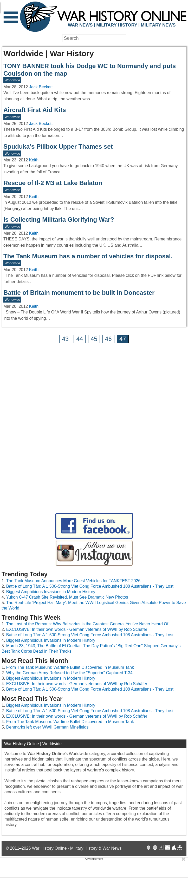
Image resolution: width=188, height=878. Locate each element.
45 (94, 339)
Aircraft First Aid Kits (34, 109)
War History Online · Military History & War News (77, 848)
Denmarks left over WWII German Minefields (47, 727)
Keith (33, 160)
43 (65, 339)
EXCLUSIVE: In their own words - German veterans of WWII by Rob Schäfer (76, 629)
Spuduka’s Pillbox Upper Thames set (58, 146)
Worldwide (12, 80)
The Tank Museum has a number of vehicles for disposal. (87, 256)
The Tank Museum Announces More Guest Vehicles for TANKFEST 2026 (73, 581)
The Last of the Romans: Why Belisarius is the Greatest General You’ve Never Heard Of (87, 624)
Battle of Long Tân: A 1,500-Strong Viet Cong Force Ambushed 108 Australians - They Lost (89, 586)
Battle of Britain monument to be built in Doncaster (78, 292)
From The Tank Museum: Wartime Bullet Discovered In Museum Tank (70, 667)
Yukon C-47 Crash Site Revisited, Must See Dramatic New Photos (67, 597)
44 (79, 339)
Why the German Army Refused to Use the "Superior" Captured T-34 (69, 673)
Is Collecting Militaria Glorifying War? (58, 219)
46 (108, 339)
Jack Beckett (41, 87)
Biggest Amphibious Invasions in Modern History (50, 591)
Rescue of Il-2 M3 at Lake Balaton (52, 182)
